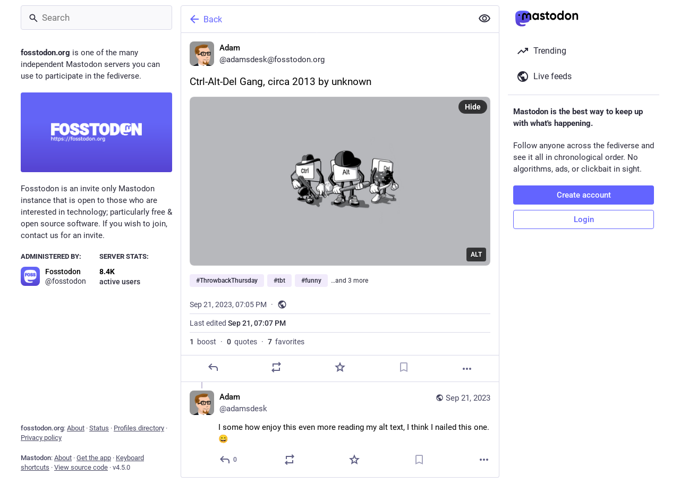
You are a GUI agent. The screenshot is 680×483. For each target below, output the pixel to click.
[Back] (325, 19)
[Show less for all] (484, 18)
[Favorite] (340, 367)
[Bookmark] (403, 367)
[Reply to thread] (228, 459)
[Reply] (213, 367)
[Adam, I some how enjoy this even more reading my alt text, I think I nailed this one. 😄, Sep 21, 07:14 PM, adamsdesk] (340, 429)
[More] (467, 368)
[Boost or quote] (276, 367)
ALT (476, 254)
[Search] (96, 17)
